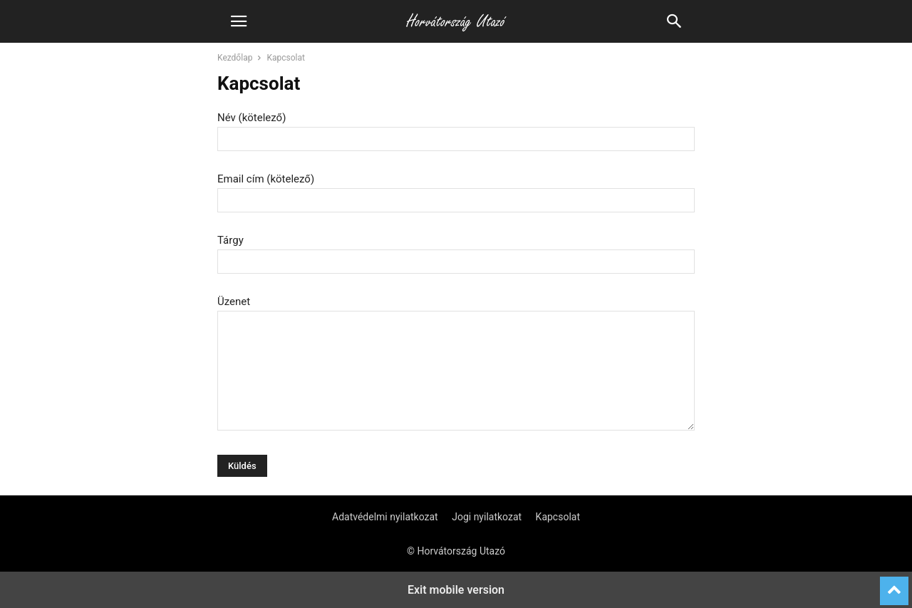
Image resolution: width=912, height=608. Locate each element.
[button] (238, 21)
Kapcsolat (558, 516)
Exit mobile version (456, 590)
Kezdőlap (234, 58)
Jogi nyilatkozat (487, 516)
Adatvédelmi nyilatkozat (385, 516)
